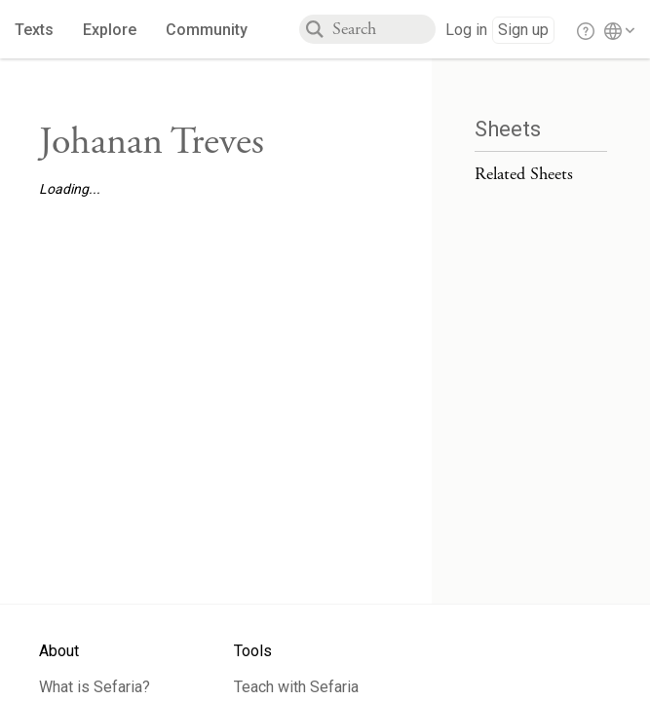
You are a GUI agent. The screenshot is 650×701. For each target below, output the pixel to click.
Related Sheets (524, 174)
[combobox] (384, 29)
